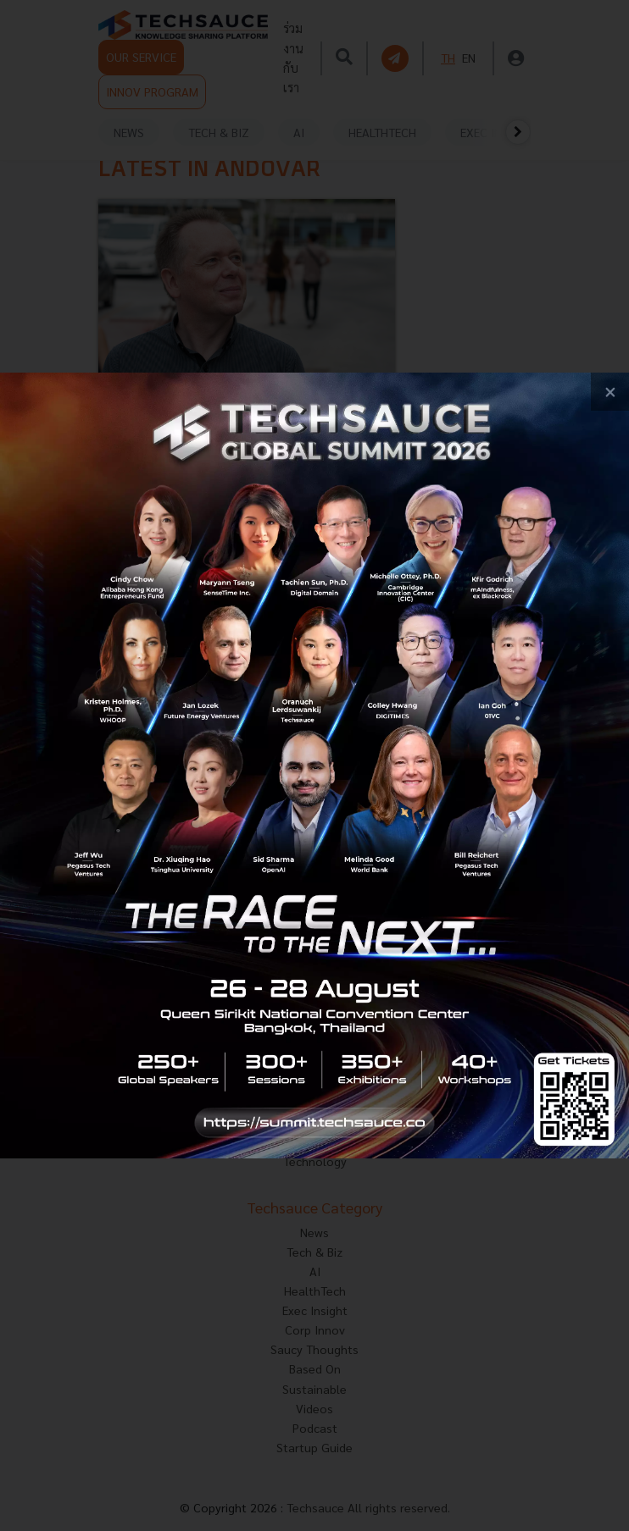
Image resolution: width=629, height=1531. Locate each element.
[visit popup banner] (314, 765)
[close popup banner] (610, 392)
